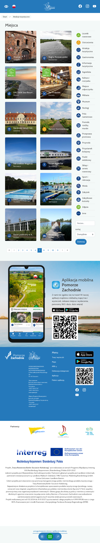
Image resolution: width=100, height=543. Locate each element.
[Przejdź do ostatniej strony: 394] (67, 250)
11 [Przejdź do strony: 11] (57, 250)
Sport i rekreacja (83, 178)
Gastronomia (85, 57)
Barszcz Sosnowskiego (59, 129)
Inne (81, 213)
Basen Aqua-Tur (56, 163)
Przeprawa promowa (84, 135)
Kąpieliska (83, 72)
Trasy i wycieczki (58, 357)
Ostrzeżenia (84, 42)
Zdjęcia (82, 207)
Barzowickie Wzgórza (22, 163)
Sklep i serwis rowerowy (83, 168)
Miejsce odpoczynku (84, 88)
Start (5, 17)
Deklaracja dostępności (60, 371)
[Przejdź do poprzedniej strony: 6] (14, 250)
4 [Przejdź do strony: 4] (26, 250)
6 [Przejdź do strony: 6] (35, 250)
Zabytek (82, 192)
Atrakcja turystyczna (84, 50)
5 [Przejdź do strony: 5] (31, 250)
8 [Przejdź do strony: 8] (43, 250)
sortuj (77, 229)
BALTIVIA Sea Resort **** (25, 92)
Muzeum (83, 102)
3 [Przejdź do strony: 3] (22, 250)
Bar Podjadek (54, 92)
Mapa (54, 362)
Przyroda (83, 143)
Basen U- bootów (57, 234)
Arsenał (16, 57)
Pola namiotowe (84, 115)
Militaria (82, 95)
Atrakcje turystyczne (21, 17)
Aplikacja (55, 376)
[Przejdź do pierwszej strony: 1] (9, 250)
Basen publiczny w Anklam (25, 234)
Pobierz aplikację (58, 380)
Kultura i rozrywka (83, 79)
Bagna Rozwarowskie (58, 57)
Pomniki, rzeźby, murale (83, 125)
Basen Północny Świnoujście (61, 199)
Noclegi (82, 108)
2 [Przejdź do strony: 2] (18, 250)
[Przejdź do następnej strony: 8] (62, 250)
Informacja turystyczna (84, 64)
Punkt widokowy (83, 158)
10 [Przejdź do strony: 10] (53, 250)
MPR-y (54, 366)
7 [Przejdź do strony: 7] (39, 250)
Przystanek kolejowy (84, 150)
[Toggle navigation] (50, 536)
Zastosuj (81, 242)
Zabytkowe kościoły (84, 199)
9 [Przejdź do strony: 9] (48, 250)
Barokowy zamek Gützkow (25, 128)
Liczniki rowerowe (83, 35)
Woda (81, 186)
